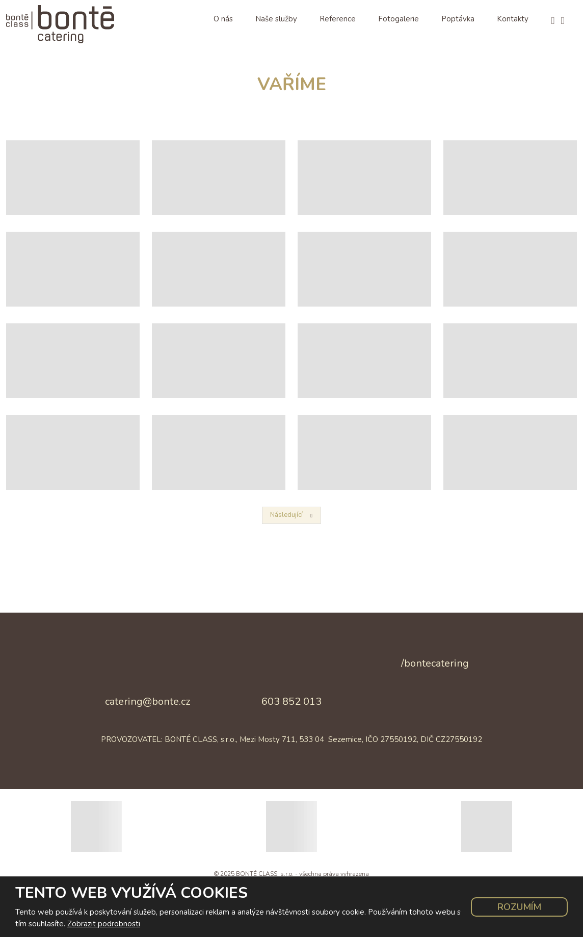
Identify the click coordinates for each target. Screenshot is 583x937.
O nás (223, 19)
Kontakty (512, 19)
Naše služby (276, 19)
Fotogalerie (398, 19)
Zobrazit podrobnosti (103, 924)
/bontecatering (435, 663)
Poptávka (457, 19)
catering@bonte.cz (147, 701)
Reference (338, 19)
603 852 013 (291, 701)
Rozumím (519, 907)
